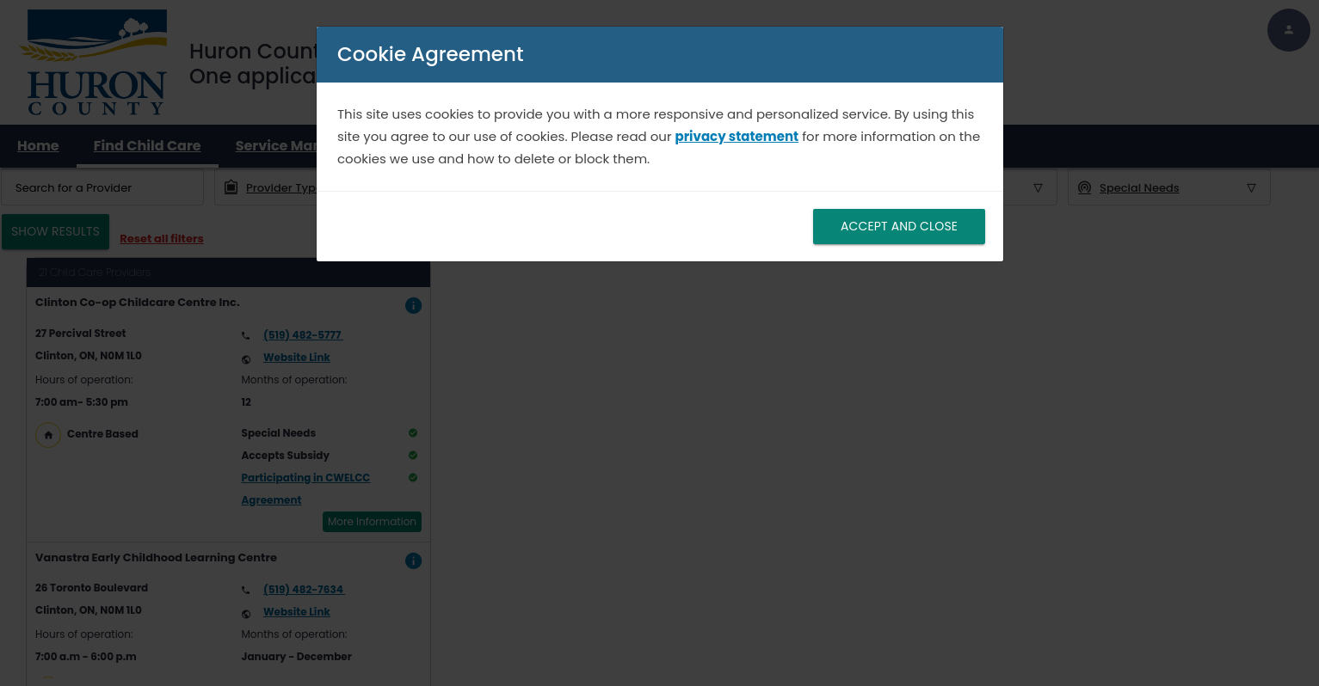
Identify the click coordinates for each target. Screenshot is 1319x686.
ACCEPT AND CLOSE (898, 226)
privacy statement (736, 136)
